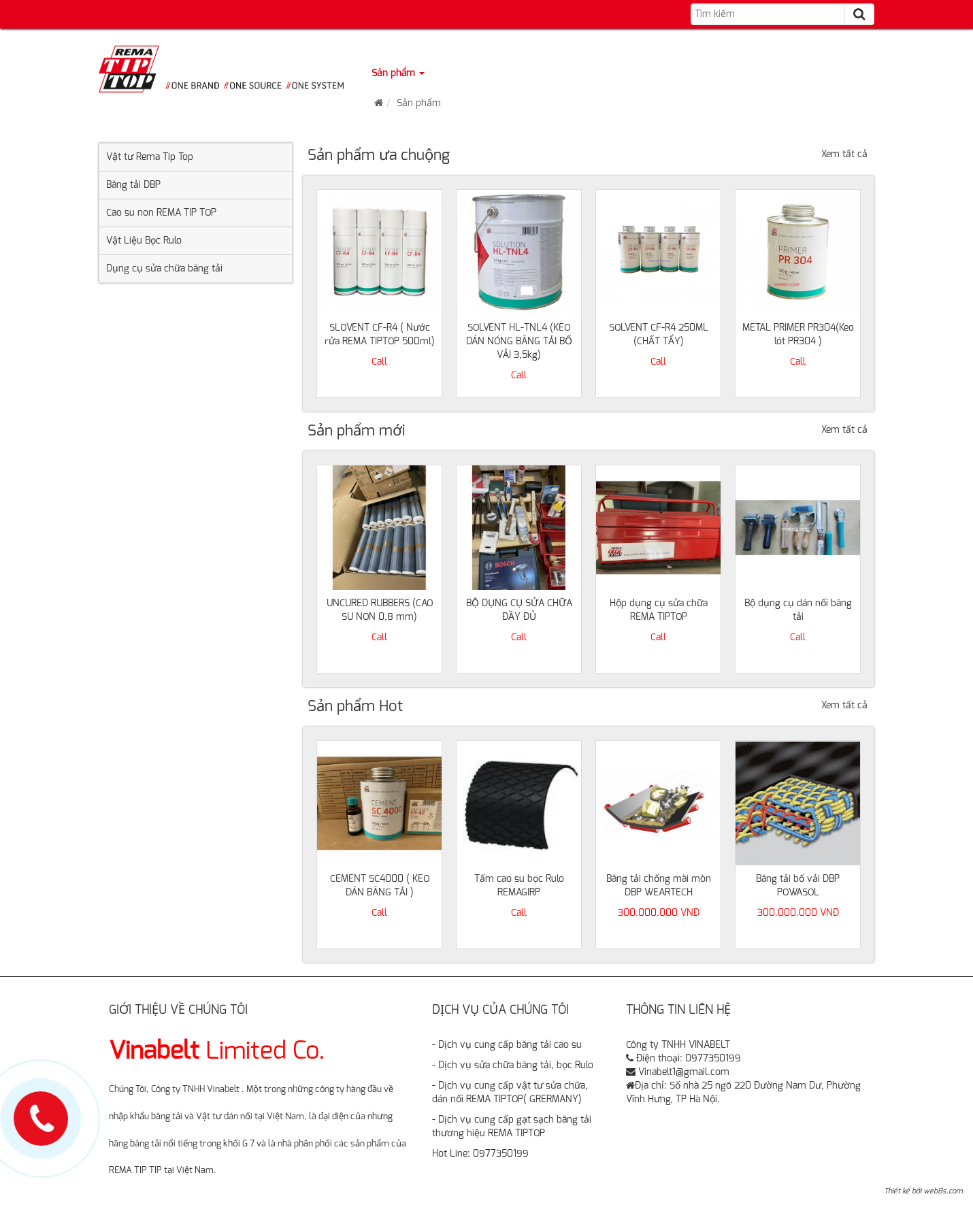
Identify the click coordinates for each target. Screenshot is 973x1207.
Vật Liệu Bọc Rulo (144, 241)
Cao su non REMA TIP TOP (161, 213)
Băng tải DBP (133, 185)
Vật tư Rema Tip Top (149, 157)
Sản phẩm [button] (398, 73)
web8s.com (943, 1191)
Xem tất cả (844, 154)
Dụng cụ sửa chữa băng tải (164, 269)
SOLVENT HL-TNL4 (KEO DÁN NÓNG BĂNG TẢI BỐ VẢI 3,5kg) (519, 341)
